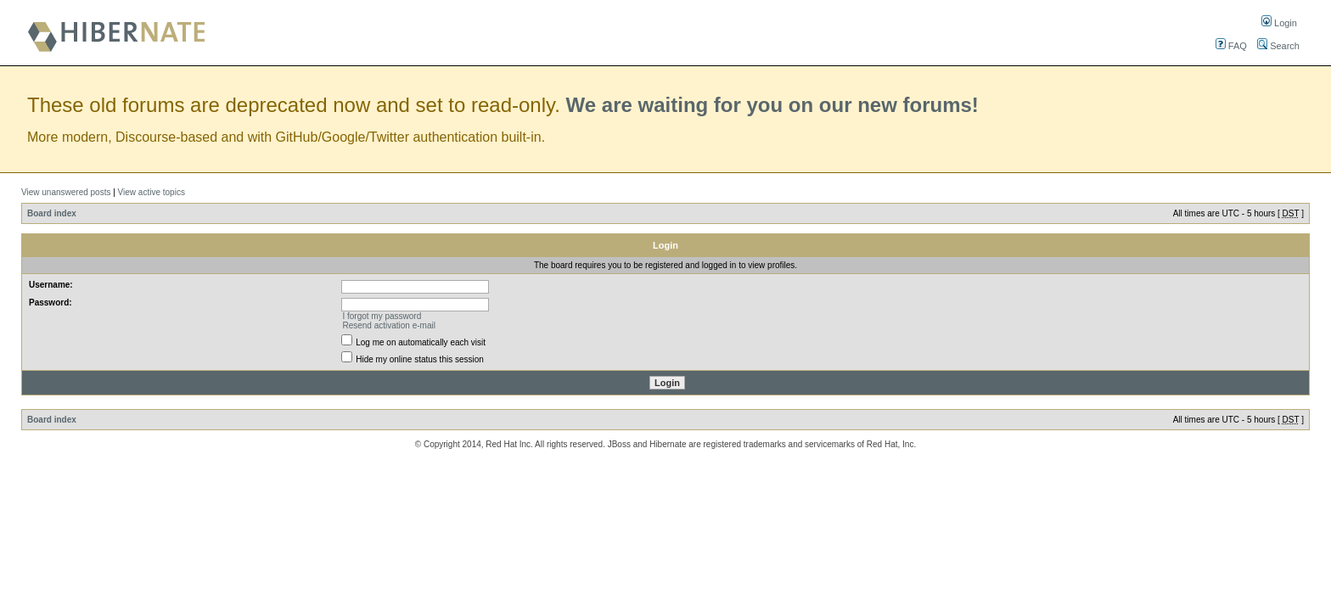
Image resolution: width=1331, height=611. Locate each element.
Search (1278, 46)
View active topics (151, 192)
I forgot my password (381, 316)
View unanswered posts (65, 192)
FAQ (1231, 46)
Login (1279, 23)
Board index (51, 213)
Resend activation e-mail (388, 325)
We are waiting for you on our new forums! (772, 104)
